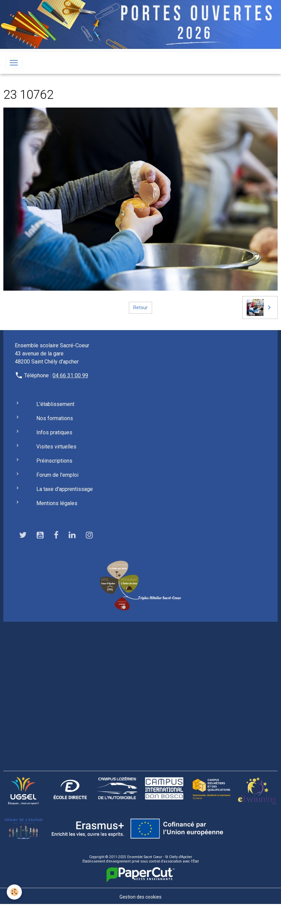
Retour (140, 307)
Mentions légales (56, 503)
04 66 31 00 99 (70, 375)
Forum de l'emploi (57, 475)
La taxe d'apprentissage (64, 489)
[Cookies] (14, 892)
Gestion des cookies (140, 897)
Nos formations (54, 418)
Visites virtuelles (56, 446)
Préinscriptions (54, 461)
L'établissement (55, 404)
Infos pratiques (54, 432)
